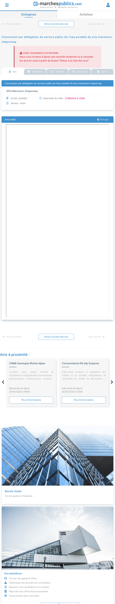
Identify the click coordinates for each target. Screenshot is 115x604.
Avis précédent (12, 24)
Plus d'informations (31, 400)
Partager (103, 119)
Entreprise (28, 14)
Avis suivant (96, 24)
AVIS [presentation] (13, 72)
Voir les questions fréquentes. (20, 496)
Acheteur (86, 14)
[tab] (13, 71)
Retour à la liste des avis (56, 24)
